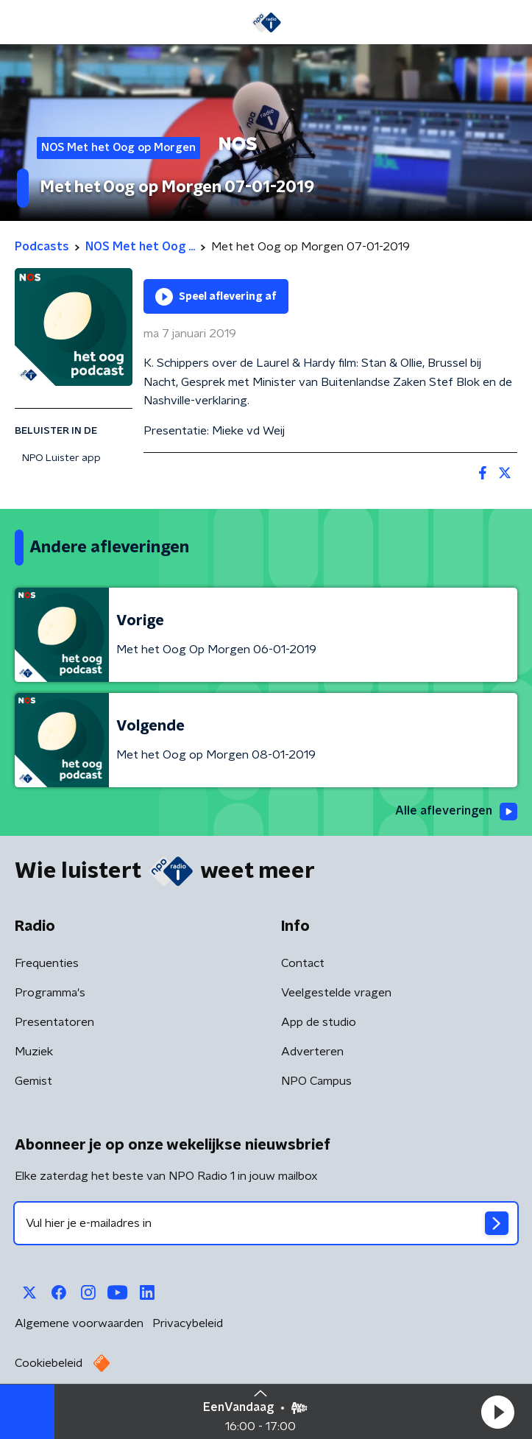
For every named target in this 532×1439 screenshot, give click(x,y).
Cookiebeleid (48, 1363)
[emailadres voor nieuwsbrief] (266, 1223)
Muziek (34, 1052)
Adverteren (312, 1052)
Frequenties (47, 963)
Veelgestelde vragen (336, 993)
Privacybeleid (187, 1323)
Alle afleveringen (456, 811)
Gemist (33, 1081)
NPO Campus (316, 1081)
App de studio (318, 1022)
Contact (302, 963)
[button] (497, 1411)
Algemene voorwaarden (79, 1323)
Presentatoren (54, 1022)
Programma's (50, 993)
